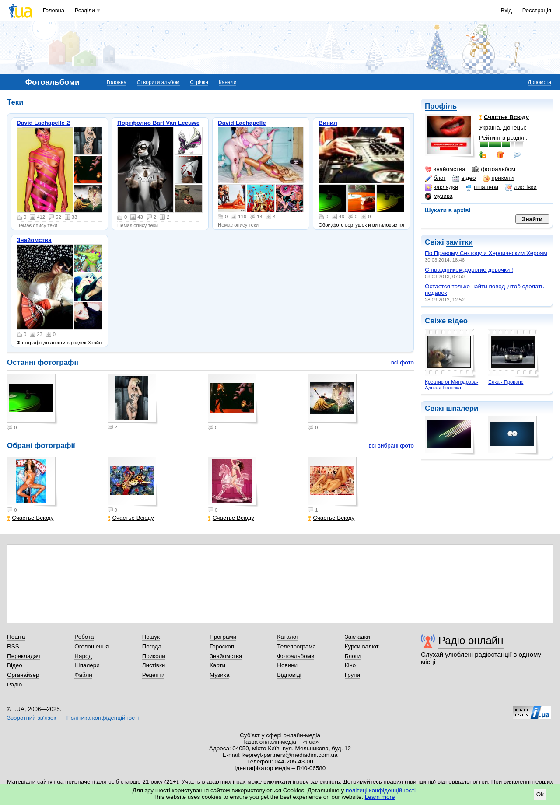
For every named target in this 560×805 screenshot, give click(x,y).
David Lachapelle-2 (43, 122)
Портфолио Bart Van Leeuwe (158, 122)
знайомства (445, 169)
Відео (14, 665)
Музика (219, 675)
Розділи (85, 10)
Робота (84, 637)
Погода (151, 646)
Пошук (151, 637)
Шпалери (86, 665)
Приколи (153, 656)
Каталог (287, 637)
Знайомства (34, 240)
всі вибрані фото (391, 445)
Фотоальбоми (295, 656)
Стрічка (199, 82)
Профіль (441, 106)
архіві (462, 210)
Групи (352, 675)
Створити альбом (158, 82)
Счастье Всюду (30, 517)
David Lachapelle (242, 122)
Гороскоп (222, 646)
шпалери (481, 187)
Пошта (16, 637)
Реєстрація (536, 10)
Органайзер (23, 675)
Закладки (357, 637)
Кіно (350, 665)
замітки (459, 242)
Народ (83, 656)
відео (464, 178)
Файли (83, 675)
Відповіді (289, 675)
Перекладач (23, 656)
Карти (217, 665)
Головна (53, 10)
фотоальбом (493, 169)
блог (435, 178)
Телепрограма (296, 646)
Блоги (353, 656)
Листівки (153, 665)
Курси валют (362, 646)
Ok (540, 794)
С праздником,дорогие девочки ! (469, 269)
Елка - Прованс (505, 382)
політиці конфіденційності (381, 790)
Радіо (14, 684)
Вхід (506, 10)
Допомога (539, 82)
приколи (498, 178)
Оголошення (91, 646)
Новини (287, 665)
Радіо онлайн (471, 640)
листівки (521, 187)
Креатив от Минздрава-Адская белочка (451, 384)
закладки (441, 187)
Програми (223, 637)
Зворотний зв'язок (31, 717)
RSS (13, 646)
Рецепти (153, 675)
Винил (327, 122)
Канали (228, 82)
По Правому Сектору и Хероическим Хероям (486, 253)
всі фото (402, 362)
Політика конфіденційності (102, 717)
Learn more (380, 797)
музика (438, 196)
